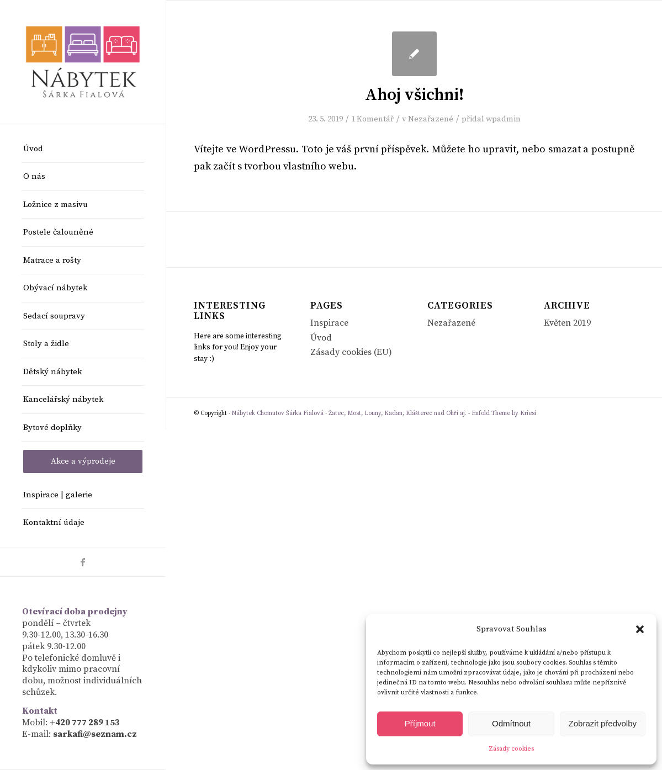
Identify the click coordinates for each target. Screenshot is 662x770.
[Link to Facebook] (83, 562)
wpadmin (503, 119)
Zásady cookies (511, 749)
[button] (639, 629)
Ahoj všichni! (414, 94)
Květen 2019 (567, 322)
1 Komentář (372, 119)
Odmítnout (511, 723)
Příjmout (420, 723)
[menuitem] (83, 149)
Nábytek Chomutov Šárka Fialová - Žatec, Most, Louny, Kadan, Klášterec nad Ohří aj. (349, 413)
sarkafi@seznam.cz (95, 734)
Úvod (321, 337)
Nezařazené (430, 119)
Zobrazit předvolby (603, 723)
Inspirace (329, 322)
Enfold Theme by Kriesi (504, 413)
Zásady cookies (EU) (351, 352)
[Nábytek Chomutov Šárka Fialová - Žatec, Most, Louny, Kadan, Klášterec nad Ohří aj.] (83, 62)
